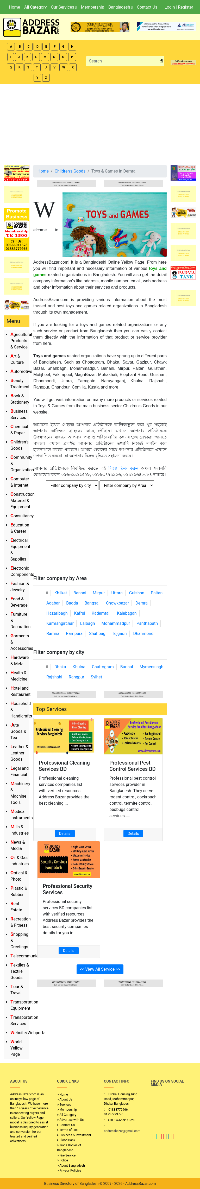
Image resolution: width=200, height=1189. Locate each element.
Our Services (64, 7)
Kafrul (79, 613)
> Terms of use (67, 1130)
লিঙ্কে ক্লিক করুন (123, 468)
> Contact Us (66, 1125)
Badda (72, 603)
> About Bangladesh (71, 1165)
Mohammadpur (116, 623)
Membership (92, 7)
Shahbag (97, 633)
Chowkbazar (117, 603)
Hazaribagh (57, 613)
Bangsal (92, 603)
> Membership (67, 1109)
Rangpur (76, 677)
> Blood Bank (66, 1140)
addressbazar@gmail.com (122, 1131)
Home (14, 7)
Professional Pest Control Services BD (132, 766)
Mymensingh (152, 666)
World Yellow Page (16, 1048)
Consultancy (22, 515)
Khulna (79, 666)
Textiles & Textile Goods (19, 971)
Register (185, 7)
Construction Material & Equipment (22, 500)
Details (64, 833)
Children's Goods (70, 171)
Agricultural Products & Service (21, 340)
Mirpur (99, 592)
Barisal (126, 666)
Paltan (156, 592)
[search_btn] (161, 61)
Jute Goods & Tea (18, 731)
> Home (62, 1094)
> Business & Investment (74, 1135)
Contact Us (147, 7)
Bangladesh (120, 7)
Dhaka (60, 666)
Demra (141, 603)
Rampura (74, 633)
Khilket (60, 592)
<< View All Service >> (100, 969)
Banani (79, 592)
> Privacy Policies (69, 1170)
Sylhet (96, 677)
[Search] (122, 61)
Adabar (53, 603)
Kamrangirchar (60, 623)
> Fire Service (66, 1155)
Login (170, 7)
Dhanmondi (143, 633)
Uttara (116, 592)
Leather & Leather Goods (19, 753)
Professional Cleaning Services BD (64, 766)
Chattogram (103, 666)
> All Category (66, 1115)
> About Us (64, 1099)
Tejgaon (119, 633)
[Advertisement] (100, 123)
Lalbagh (87, 623)
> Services (64, 1105)
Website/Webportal (28, 1032)
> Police (62, 1160)
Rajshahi (54, 677)
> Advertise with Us (70, 1120)
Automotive (21, 371)
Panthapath (147, 623)
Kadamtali (101, 613)
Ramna (52, 633)
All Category (35, 7)
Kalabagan (127, 613)
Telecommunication (29, 955)
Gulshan (136, 592)
